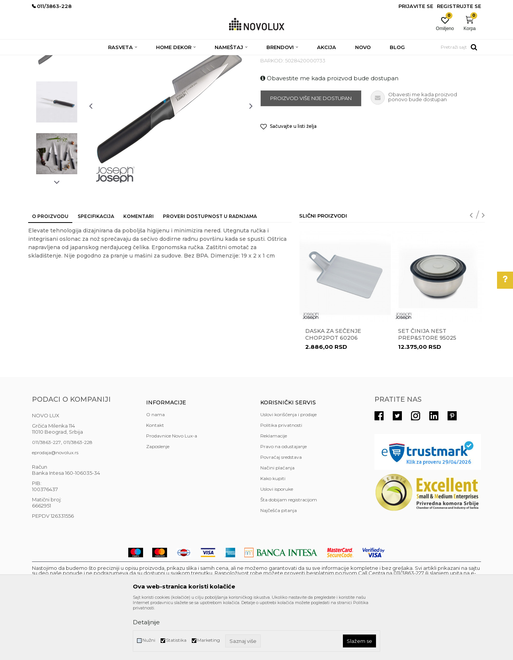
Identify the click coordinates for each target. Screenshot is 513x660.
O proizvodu (50, 271)
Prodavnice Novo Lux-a (171, 491)
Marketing (208, 640)
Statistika (176, 640)
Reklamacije (273, 491)
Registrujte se (459, 6)
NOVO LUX (44, 60)
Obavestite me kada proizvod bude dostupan (329, 133)
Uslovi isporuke (276, 544)
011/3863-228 (77, 497)
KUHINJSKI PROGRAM (152, 60)
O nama (155, 469)
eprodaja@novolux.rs (55, 508)
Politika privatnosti (281, 480)
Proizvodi (72, 60)
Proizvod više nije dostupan (311, 153)
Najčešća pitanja (278, 565)
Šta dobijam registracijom (288, 555)
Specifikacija (96, 271)
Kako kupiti (272, 533)
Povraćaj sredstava (281, 512)
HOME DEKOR (105, 60)
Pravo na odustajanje (283, 501)
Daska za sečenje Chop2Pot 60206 (333, 389)
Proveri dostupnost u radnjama (210, 271)
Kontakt (155, 480)
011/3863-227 (46, 497)
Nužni (148, 640)
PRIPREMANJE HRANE (209, 60)
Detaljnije (146, 622)
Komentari (138, 271)
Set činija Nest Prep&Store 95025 (427, 389)
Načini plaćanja (277, 523)
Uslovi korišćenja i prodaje (288, 469)
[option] (56, 105)
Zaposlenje (157, 501)
